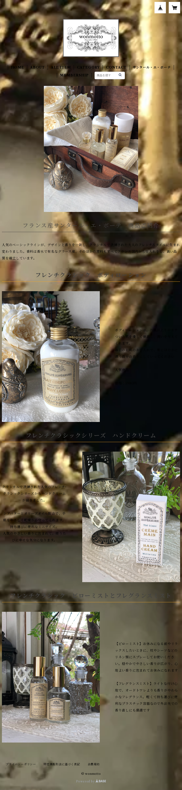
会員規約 (94, 764)
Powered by (91, 781)
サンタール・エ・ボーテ (152, 67)
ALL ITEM (61, 67)
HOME (17, 67)
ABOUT (37, 67)
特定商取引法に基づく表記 (62, 764)
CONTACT (116, 67)
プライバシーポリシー (21, 764)
